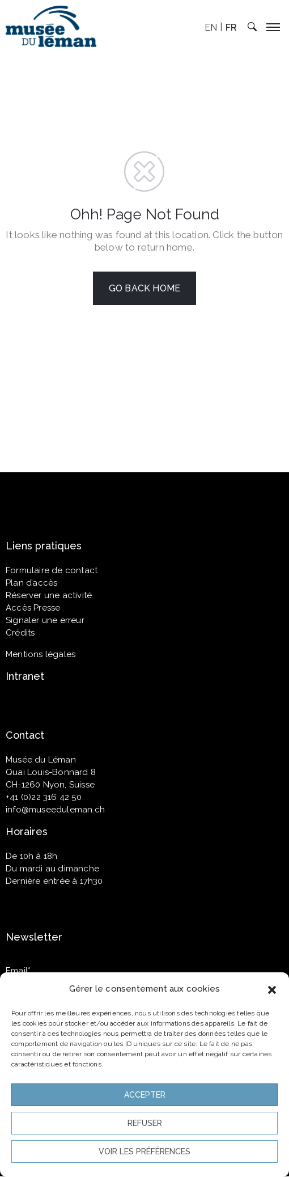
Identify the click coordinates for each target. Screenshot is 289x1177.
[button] (272, 988)
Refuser (145, 1123)
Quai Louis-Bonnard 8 (51, 772)
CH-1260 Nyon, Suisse (50, 785)
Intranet (25, 676)
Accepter (144, 1094)
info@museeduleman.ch (55, 810)
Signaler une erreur (45, 620)
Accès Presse (33, 608)
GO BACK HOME (144, 288)
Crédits (20, 633)
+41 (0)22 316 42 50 (44, 797)
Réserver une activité (49, 595)
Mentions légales (40, 654)
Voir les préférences (144, 1151)
